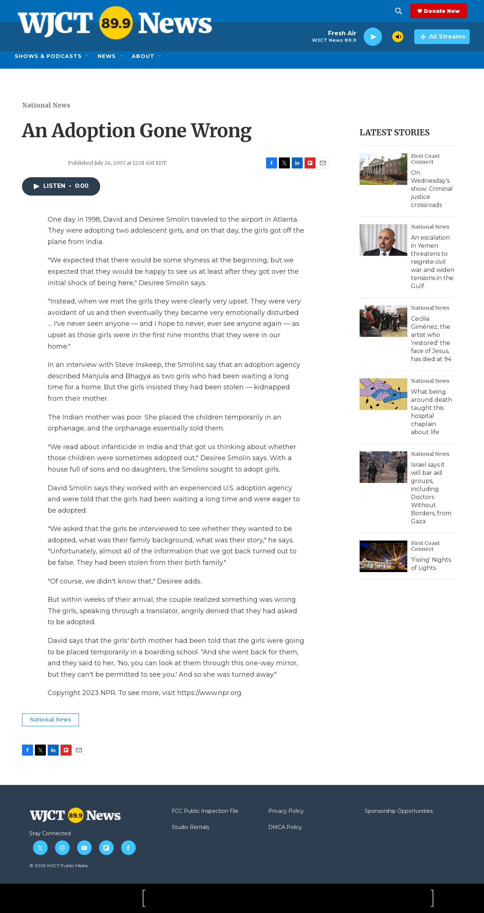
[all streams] (442, 36)
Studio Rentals (190, 827)
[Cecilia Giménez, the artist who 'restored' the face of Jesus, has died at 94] (383, 321)
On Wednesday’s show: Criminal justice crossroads (432, 188)
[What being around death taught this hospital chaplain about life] (383, 394)
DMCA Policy (285, 827)
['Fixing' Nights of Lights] (383, 556)
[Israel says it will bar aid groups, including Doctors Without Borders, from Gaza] (383, 467)
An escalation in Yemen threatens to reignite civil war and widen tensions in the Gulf (432, 262)
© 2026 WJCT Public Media (58, 865)
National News (46, 105)
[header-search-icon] (401, 11)
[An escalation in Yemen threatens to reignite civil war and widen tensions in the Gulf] (383, 240)
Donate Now (444, 11)
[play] (373, 37)
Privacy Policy (286, 811)
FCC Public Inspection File (205, 811)
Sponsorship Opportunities (399, 811)
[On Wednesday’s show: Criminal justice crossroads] (383, 169)
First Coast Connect (425, 159)
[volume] (397, 36)
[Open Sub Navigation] (87, 56)
